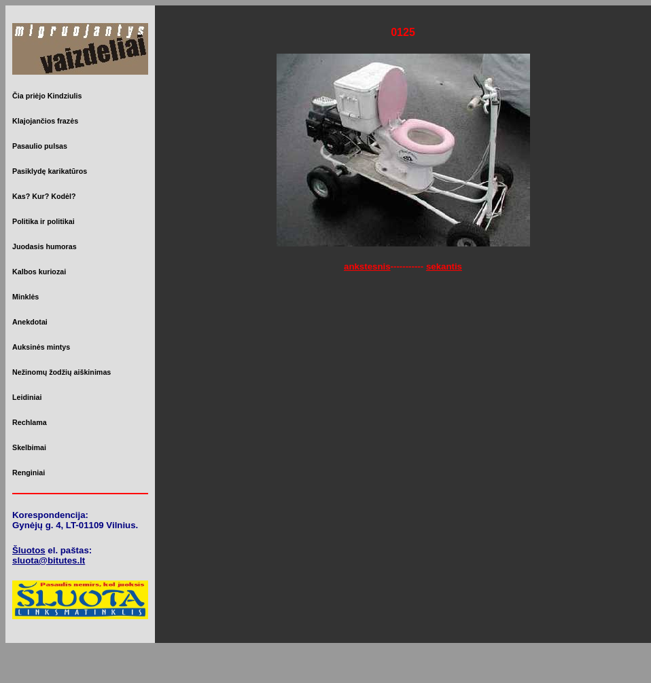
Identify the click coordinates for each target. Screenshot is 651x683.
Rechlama (29, 422)
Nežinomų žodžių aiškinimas (61, 372)
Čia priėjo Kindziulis (47, 96)
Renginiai (28, 472)
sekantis (444, 266)
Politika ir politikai (43, 221)
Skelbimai (29, 447)
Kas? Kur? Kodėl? (44, 196)
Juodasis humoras (44, 246)
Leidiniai (26, 397)
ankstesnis (367, 266)
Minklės (25, 297)
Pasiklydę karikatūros (49, 171)
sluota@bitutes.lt (48, 560)
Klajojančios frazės (45, 121)
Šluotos (29, 550)
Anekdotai (30, 322)
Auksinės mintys (41, 347)
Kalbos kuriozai (39, 271)
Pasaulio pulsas (39, 146)
